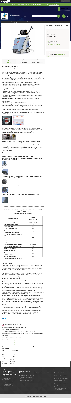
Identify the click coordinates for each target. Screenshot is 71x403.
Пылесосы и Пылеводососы (43, 372)
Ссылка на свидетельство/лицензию (10, 341)
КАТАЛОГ (4, 21)
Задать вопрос (54, 4)
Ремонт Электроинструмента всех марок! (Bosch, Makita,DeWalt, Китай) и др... (60, 389)
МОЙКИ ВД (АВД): (14, 21)
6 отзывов (58, 0)
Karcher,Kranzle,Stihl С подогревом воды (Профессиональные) (8, 384)
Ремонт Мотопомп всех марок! (61, 378)
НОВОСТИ (67, 21)
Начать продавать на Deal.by (17, 0)
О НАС (60, 21)
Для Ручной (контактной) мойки (27, 375)
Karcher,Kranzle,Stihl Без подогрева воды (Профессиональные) (9, 379)
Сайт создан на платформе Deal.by (35, 394)
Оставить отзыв (64, 8)
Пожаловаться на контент (40, 396)
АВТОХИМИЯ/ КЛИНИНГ (26, 21)
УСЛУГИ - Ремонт (39, 21)
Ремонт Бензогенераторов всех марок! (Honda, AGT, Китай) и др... (61, 385)
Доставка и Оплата (51, 21)
